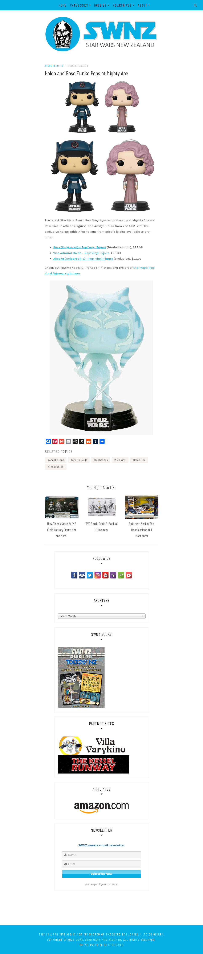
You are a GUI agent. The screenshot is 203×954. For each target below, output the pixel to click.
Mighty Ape (101, 460)
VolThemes (116, 945)
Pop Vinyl (121, 460)
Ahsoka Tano (56, 460)
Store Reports (54, 66)
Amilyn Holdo (79, 460)
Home (63, 5)
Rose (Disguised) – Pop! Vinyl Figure (79, 248)
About (142, 5)
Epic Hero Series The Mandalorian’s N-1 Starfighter (141, 530)
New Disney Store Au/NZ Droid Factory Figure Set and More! (61, 530)
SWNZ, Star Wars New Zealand (98, 940)
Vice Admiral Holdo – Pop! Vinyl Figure (81, 253)
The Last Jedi (56, 467)
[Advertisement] (101, 908)
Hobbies (100, 5)
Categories (79, 5)
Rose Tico (140, 460)
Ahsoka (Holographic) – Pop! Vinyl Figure (83, 259)
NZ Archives (122, 5)
